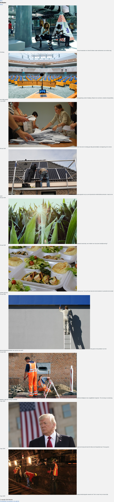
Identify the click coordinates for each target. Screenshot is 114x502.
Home (1, 4)
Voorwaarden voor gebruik (13, 501)
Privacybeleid (3, 501)
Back (1, 0)
